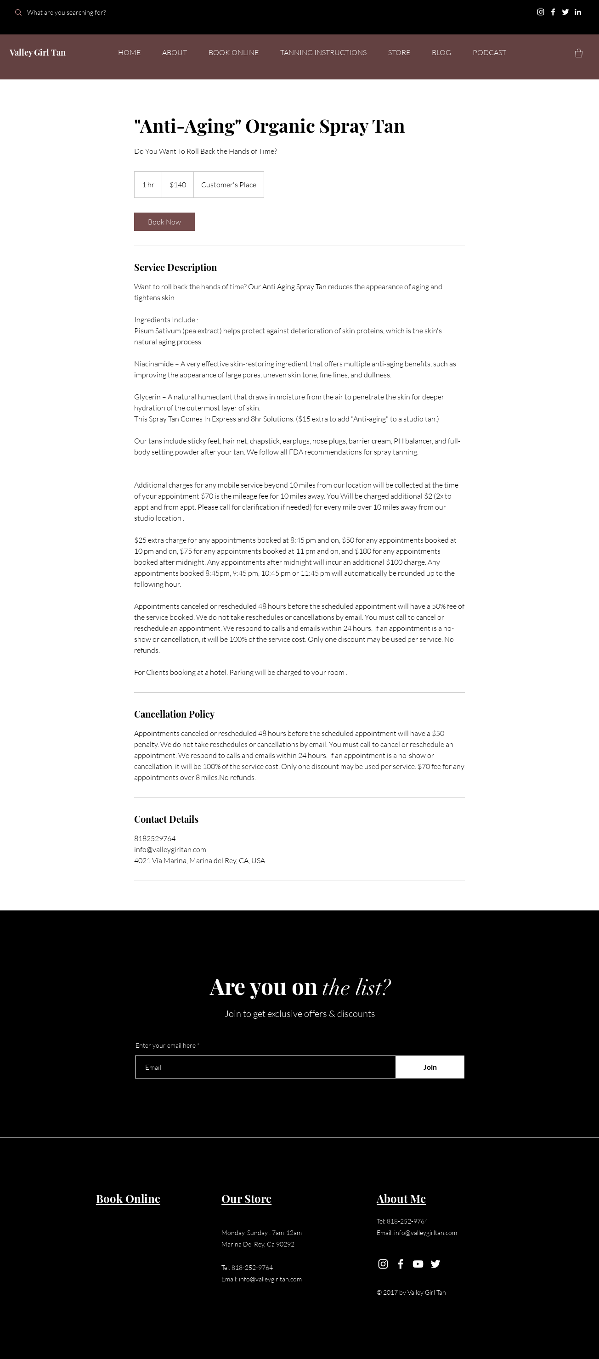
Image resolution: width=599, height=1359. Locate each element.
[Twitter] (565, 12)
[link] (164, 222)
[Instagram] (540, 12)
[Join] (430, 1067)
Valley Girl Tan (38, 52)
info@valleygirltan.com (270, 1279)
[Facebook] (553, 12)
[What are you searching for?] (74, 12)
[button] (578, 53)
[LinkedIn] (577, 12)
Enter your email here (166, 1045)
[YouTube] (418, 1264)
